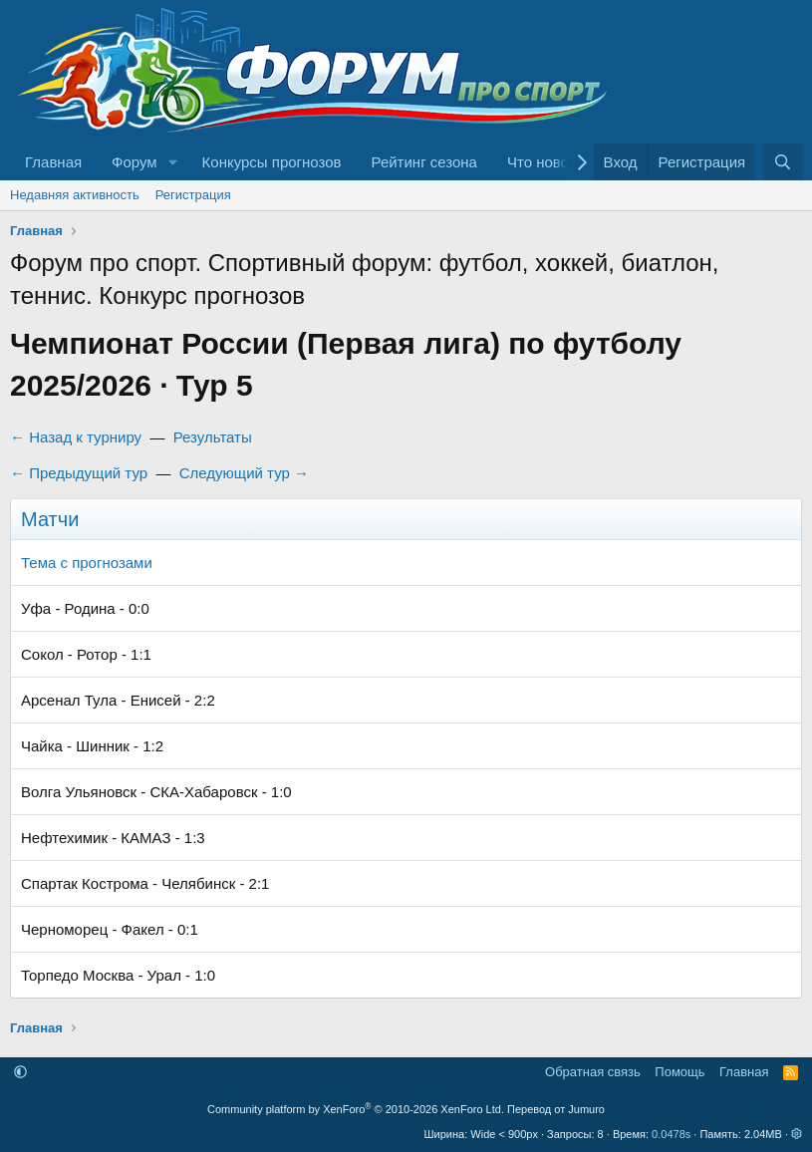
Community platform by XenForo (355, 1109)
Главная (53, 161)
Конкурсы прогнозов (272, 161)
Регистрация (193, 194)
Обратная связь (593, 1071)
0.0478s (671, 1134)
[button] (173, 162)
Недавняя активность (74, 194)
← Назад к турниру (75, 437)
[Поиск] (782, 162)
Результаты (212, 437)
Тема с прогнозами (86, 562)
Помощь (679, 1071)
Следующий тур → (244, 472)
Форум (134, 161)
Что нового (544, 161)
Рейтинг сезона (424, 161)
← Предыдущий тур (78, 472)
